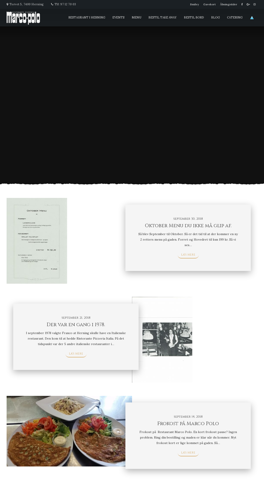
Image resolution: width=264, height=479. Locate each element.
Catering (234, 17)
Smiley (194, 4)
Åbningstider (228, 4)
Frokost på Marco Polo (188, 423)
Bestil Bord (194, 17)
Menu (136, 17)
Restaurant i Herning (86, 17)
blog (215, 17)
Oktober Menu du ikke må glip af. (188, 226)
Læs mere (188, 254)
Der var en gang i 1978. (76, 325)
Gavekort (209, 4)
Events (118, 17)
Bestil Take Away (162, 17)
